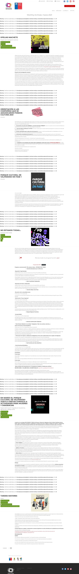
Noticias (72, 10)
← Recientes (4, 548)
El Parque (65, 10)
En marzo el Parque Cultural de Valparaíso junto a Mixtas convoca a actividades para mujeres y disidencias (14, 401)
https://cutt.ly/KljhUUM (36, 459)
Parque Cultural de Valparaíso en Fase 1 (11, 176)
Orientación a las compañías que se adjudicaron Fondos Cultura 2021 (11, 112)
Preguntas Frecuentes (20, 568)
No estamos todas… (11, 230)
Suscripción (42, 1)
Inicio (53, 10)
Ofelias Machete (9, 37)
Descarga (43, 264)
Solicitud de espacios (70, 6)
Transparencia (29, 568)
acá (58, 258)
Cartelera (58, 10)
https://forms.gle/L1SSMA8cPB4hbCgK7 (52, 66)
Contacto (58, 1)
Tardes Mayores (9, 496)
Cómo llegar (50, 1)
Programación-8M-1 (37, 264)
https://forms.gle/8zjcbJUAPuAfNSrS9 (46, 367)
